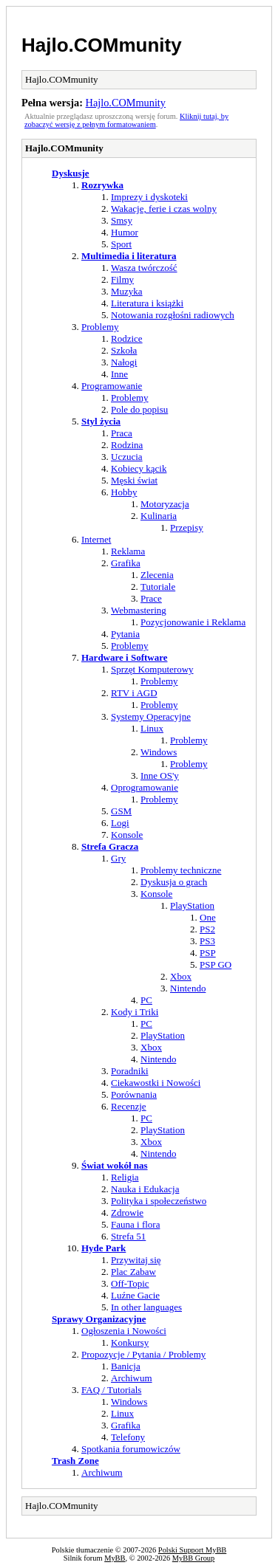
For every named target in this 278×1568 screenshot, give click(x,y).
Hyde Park (103, 1248)
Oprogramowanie (144, 787)
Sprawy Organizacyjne (99, 1318)
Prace (151, 598)
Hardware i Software (124, 657)
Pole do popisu (139, 409)
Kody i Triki (134, 1011)
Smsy (121, 220)
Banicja (125, 1366)
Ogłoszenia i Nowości (123, 1330)
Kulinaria (158, 515)
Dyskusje (70, 173)
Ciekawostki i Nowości (155, 1082)
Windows (158, 751)
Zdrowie (127, 1212)
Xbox (180, 976)
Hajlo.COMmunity (101, 45)
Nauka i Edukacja (145, 1188)
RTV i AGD (134, 692)
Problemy (100, 326)
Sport (121, 244)
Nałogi (124, 362)
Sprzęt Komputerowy (152, 669)
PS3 (207, 940)
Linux (151, 728)
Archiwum (131, 1377)
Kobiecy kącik (138, 468)
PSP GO (215, 964)
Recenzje (128, 1106)
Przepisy (186, 527)
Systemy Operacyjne (151, 716)
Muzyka (127, 291)
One (208, 917)
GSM (121, 810)
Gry (118, 858)
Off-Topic (130, 1283)
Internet (96, 539)
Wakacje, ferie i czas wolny (164, 208)
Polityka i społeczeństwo (158, 1200)
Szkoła (124, 350)
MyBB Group (193, 1558)
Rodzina (127, 444)
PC (146, 999)
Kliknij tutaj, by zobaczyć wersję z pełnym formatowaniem (126, 120)
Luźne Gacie (135, 1295)
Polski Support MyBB (192, 1550)
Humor (124, 232)
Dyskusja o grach (173, 881)
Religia (125, 1177)
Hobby (124, 492)
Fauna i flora (135, 1224)
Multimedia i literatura (129, 255)
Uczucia (127, 456)
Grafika (125, 562)
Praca (121, 433)
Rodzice (127, 338)
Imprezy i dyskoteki (149, 196)
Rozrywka (102, 184)
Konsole (127, 834)
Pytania (125, 633)
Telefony (128, 1437)
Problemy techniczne (180, 870)
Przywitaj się (136, 1259)
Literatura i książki (147, 303)
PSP (208, 952)
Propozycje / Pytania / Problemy (143, 1354)
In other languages (146, 1307)
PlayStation (192, 905)
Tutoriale (157, 586)
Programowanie (111, 385)
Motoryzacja (164, 503)
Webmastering (138, 610)
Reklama (128, 551)
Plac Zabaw (133, 1271)
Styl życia (101, 421)
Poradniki (130, 1070)
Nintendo (188, 988)
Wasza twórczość (144, 267)
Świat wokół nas (114, 1165)
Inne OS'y (159, 775)
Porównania (134, 1094)
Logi (120, 822)
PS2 (207, 929)
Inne (119, 373)
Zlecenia (157, 574)
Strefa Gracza (109, 846)
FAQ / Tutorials (111, 1389)
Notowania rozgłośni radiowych (172, 314)
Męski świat (134, 480)
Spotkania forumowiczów (130, 1448)
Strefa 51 (128, 1236)
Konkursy (130, 1342)
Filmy (122, 279)
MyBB (114, 1558)
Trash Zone (75, 1460)
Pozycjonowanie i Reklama (192, 621)
